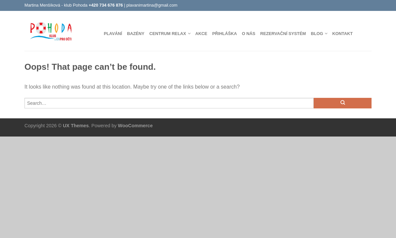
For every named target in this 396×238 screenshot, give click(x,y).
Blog (317, 33)
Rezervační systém (283, 33)
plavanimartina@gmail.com (152, 5)
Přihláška (224, 33)
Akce (201, 33)
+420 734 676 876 (106, 5)
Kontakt (342, 33)
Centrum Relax (167, 33)
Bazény (135, 33)
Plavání (113, 33)
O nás (249, 33)
